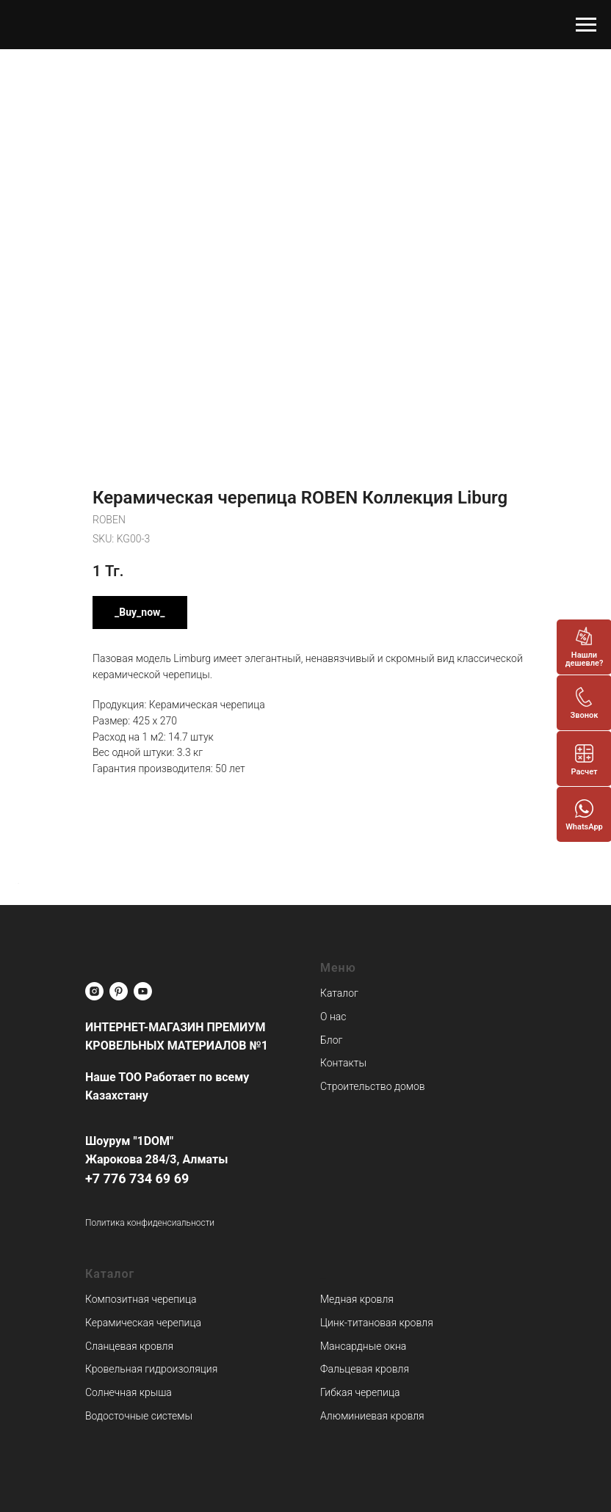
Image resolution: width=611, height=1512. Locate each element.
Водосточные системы (138, 1416)
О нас (333, 1016)
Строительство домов (372, 1086)
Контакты (343, 1063)
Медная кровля (357, 1299)
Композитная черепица (140, 1299)
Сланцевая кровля (129, 1346)
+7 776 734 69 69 (137, 1178)
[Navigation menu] (586, 25)
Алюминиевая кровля (372, 1416)
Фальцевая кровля (364, 1369)
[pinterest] (118, 991)
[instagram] (94, 991)
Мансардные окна (363, 1346)
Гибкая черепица (360, 1392)
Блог (331, 1040)
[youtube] (143, 991)
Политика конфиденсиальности (149, 1223)
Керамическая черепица (143, 1323)
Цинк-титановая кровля (376, 1323)
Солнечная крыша (128, 1392)
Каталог (339, 993)
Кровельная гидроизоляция (151, 1369)
